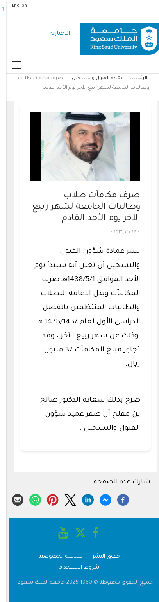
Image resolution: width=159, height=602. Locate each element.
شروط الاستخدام (73, 568)
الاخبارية (53, 34)
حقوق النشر (100, 557)
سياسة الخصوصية (55, 557)
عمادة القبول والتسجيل (92, 78)
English (13, 6)
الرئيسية (132, 78)
